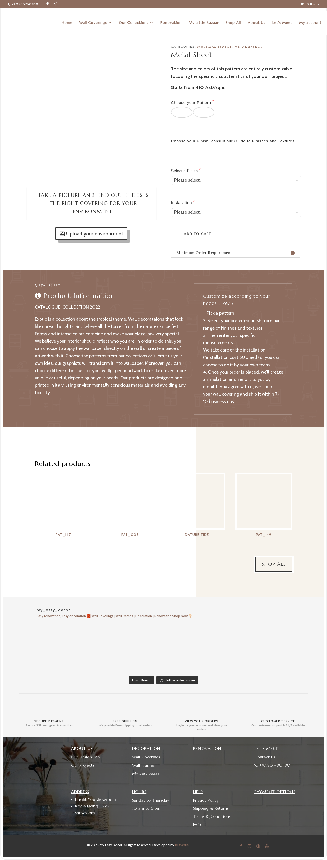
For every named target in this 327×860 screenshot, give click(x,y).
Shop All (233, 20)
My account (310, 20)
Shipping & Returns (210, 808)
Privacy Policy (206, 800)
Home (67, 20)
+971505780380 (24, 4)
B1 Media (182, 845)
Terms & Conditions (211, 816)
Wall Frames (143, 765)
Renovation (171, 20)
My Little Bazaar (204, 20)
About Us (256, 20)
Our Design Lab (85, 756)
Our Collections (133, 20)
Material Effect (214, 47)
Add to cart (197, 234)
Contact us (264, 756)
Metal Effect (249, 47)
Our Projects (82, 765)
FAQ (197, 824)
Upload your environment (94, 234)
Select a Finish (185, 171)
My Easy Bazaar (146, 773)
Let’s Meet (282, 20)
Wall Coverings (93, 20)
